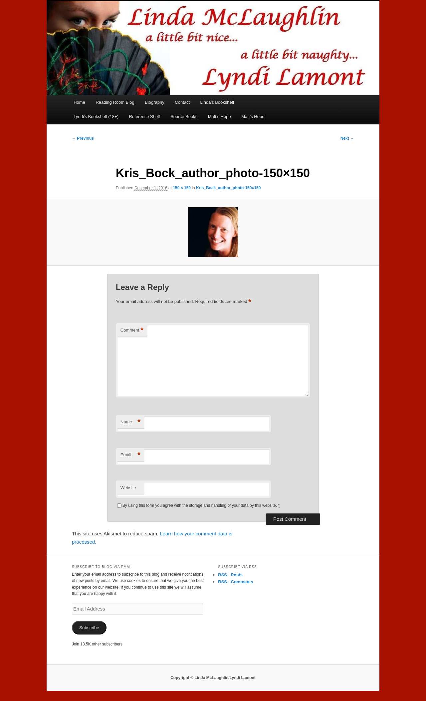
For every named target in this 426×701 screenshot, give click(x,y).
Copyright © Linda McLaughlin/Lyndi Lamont (213, 677)
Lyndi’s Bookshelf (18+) (96, 116)
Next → (347, 138)
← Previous (83, 138)
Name (130, 422)
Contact (182, 102)
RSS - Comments (235, 581)
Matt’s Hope (219, 116)
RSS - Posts (230, 574)
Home (79, 102)
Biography (154, 102)
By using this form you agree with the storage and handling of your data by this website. (201, 505)
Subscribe (89, 627)
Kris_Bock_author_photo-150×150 (228, 188)
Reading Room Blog (115, 102)
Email (130, 455)
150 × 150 (182, 188)
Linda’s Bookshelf (217, 102)
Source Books (183, 116)
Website (128, 487)
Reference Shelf (144, 116)
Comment (131, 330)
